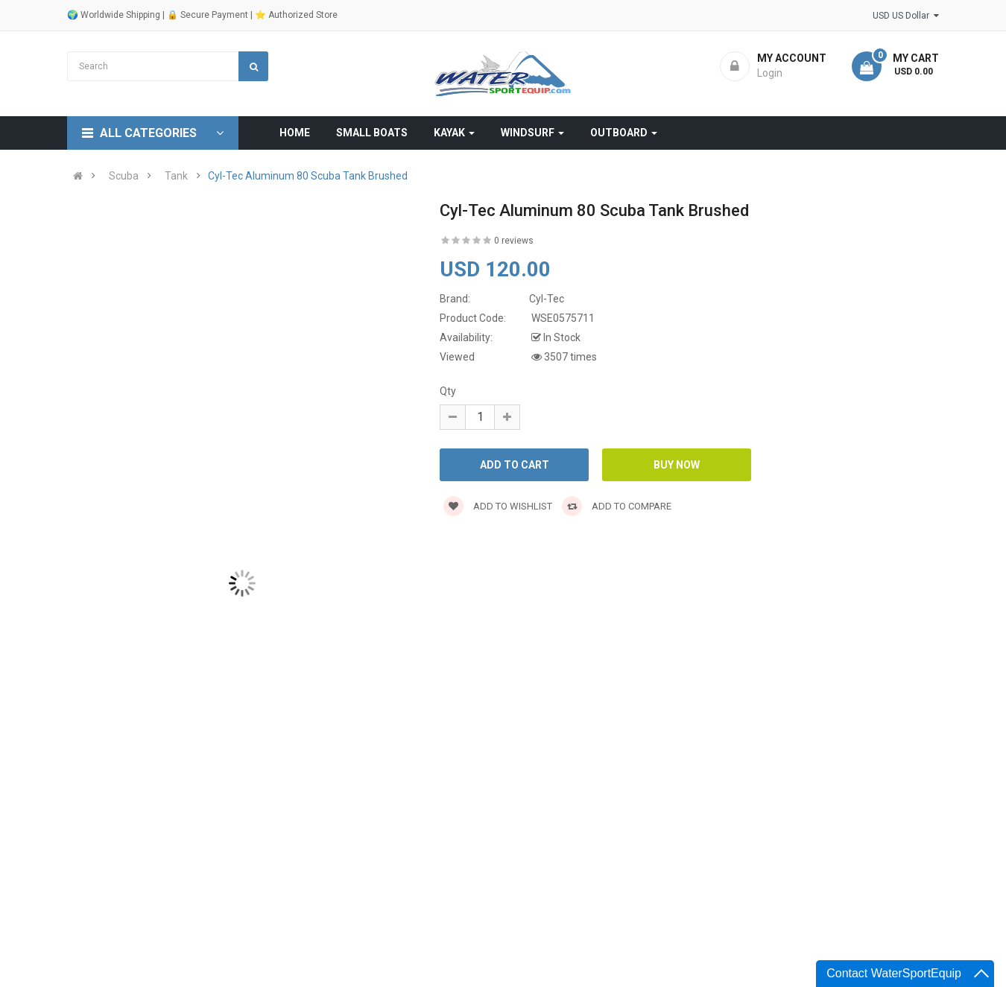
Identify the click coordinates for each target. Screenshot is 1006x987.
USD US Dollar (906, 15)
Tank (176, 176)
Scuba (124, 176)
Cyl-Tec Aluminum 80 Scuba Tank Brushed (308, 176)
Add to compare (616, 506)
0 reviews (514, 240)
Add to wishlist (497, 506)
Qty (448, 391)
